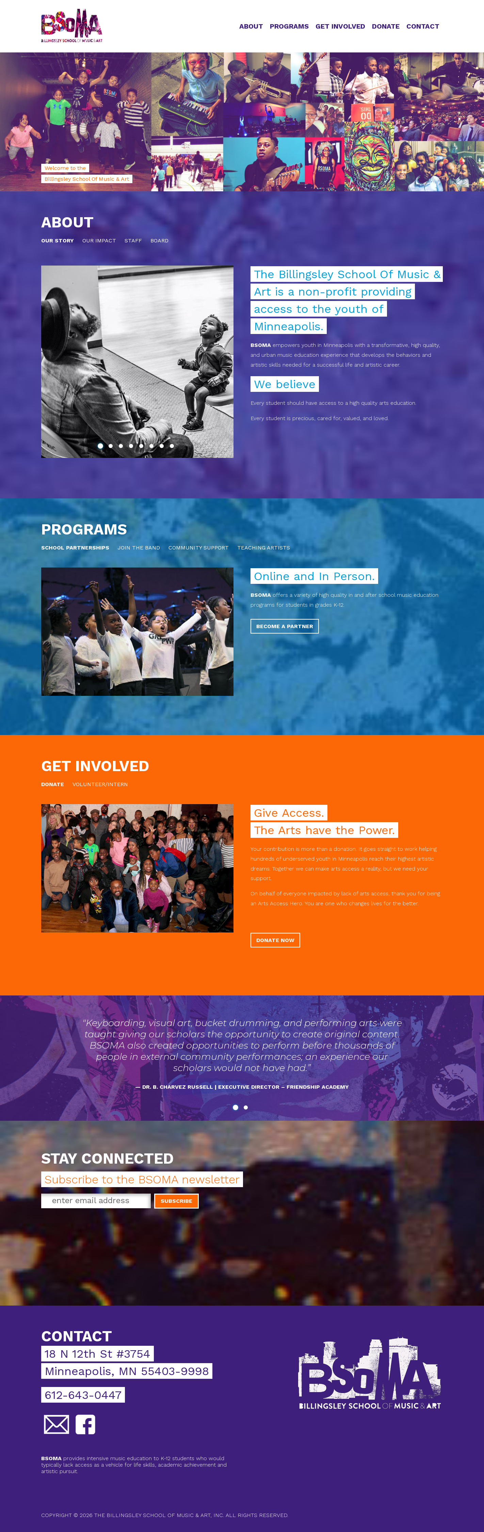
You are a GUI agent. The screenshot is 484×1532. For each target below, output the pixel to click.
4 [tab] (132, 447)
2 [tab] (112, 447)
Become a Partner (284, 626)
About (251, 26)
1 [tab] (101, 447)
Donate (386, 26)
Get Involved (340, 26)
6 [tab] (152, 447)
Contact (422, 26)
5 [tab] (142, 447)
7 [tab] (163, 447)
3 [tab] (122, 447)
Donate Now (275, 940)
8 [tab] (173, 447)
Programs (289, 26)
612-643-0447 (83, 1395)
